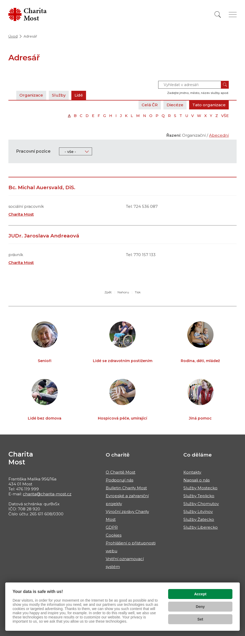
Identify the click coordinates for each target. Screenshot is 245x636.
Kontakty (192, 472)
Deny (200, 607)
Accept (200, 594)
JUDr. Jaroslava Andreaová (43, 236)
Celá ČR (150, 104)
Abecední (219, 135)
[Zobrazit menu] (233, 14)
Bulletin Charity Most (126, 487)
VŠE (225, 115)
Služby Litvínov (198, 511)
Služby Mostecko (200, 487)
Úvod (13, 36)
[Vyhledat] (217, 14)
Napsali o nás (196, 480)
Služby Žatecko (198, 519)
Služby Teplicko (198, 495)
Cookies (113, 535)
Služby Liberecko (200, 527)
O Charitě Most (120, 472)
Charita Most (21, 214)
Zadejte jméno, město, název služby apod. (198, 93)
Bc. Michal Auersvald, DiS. (41, 187)
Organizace (31, 95)
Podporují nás (119, 480)
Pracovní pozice (33, 151)
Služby (59, 95)
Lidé (78, 95)
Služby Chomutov (201, 503)
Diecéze (175, 104)
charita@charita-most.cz (47, 493)
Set (200, 619)
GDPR (112, 527)
